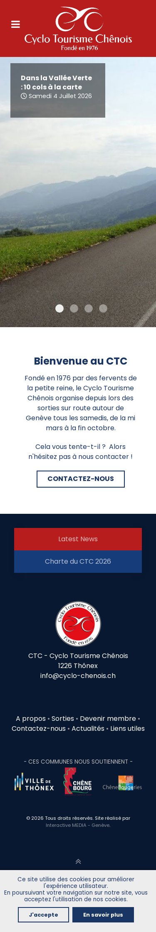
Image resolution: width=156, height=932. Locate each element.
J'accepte (43, 914)
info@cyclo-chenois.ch (78, 676)
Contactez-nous (39, 728)
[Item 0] (59, 308)
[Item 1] (74, 308)
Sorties (64, 718)
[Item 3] (103, 308)
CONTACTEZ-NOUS (80, 478)
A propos (31, 718)
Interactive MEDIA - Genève (77, 825)
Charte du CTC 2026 (78, 561)
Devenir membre (108, 718)
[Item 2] (88, 308)
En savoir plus (103, 914)
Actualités (88, 728)
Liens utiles (127, 728)
